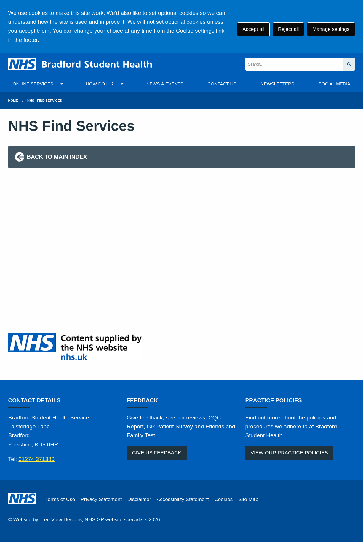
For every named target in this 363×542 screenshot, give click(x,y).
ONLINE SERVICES (33, 83)
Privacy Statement (101, 499)
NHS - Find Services (44, 100)
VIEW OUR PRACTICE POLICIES (289, 453)
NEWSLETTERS (277, 83)
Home (13, 100)
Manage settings (330, 29)
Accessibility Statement (183, 499)
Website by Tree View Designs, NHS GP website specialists (80, 519)
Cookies (223, 499)
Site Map (248, 499)
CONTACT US (221, 83)
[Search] (294, 64)
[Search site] (349, 64)
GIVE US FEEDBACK (156, 453)
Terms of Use (60, 499)
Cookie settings (195, 31)
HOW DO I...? (100, 83)
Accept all (253, 29)
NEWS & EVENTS (164, 83)
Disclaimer (139, 499)
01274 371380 (36, 459)
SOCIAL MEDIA (334, 83)
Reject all (288, 29)
